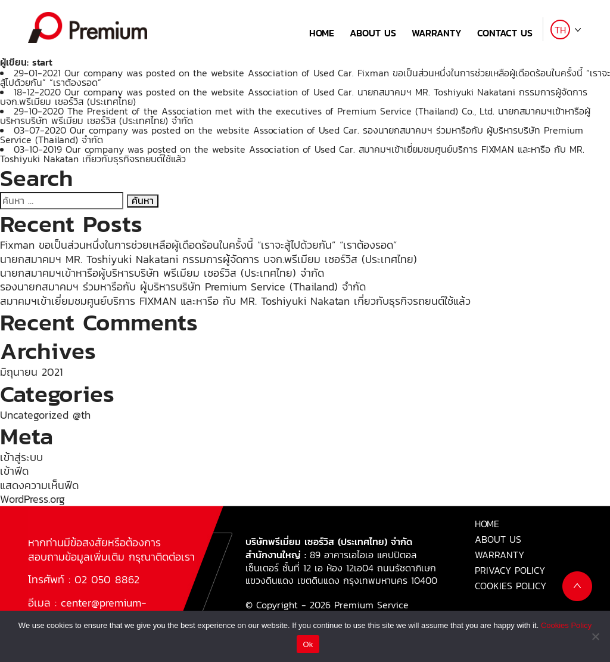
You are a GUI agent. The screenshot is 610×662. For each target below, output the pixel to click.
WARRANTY (437, 33)
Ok (308, 644)
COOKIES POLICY (510, 585)
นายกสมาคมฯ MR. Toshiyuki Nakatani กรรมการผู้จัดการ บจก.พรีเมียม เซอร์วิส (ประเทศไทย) (208, 259)
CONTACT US (505, 33)
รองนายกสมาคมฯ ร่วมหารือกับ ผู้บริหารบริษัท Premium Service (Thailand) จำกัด (183, 286)
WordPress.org (32, 498)
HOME (321, 33)
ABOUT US (373, 33)
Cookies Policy (566, 625)
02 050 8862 (106, 579)
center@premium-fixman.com (87, 609)
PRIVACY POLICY (510, 570)
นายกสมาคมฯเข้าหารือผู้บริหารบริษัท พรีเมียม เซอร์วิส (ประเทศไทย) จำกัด (162, 272)
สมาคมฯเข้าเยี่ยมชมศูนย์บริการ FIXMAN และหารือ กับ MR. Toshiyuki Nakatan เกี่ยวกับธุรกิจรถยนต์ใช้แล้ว (235, 300)
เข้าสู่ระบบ (21, 457)
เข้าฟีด (14, 470)
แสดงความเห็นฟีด (39, 485)
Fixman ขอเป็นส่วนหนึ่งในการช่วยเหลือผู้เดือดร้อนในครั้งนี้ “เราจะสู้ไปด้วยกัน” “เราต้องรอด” (198, 244)
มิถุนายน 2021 (31, 371)
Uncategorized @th (45, 414)
